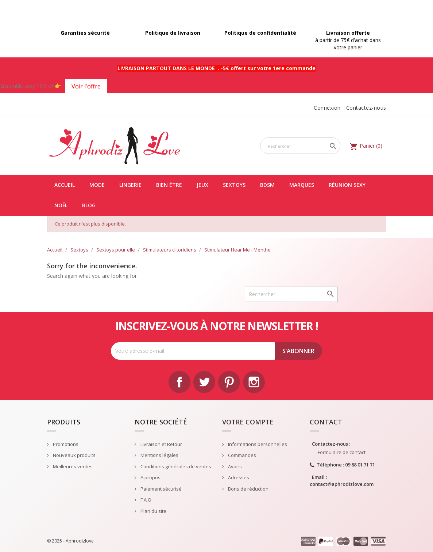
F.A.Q (145, 499)
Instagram (254, 382)
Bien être (169, 184)
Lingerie (130, 184)
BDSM (267, 184)
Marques (301, 184)
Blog (89, 205)
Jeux (202, 184)
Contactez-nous (366, 107)
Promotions (65, 444)
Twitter (204, 382)
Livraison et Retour (160, 444)
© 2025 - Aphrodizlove (70, 541)
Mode (97, 184)
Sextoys (234, 184)
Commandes (241, 455)
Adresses (238, 477)
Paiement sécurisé (160, 488)
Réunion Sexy (347, 184)
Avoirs (234, 466)
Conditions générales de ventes (175, 466)
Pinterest (229, 382)
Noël (60, 205)
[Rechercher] (300, 145)
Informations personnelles (257, 444)
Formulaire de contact (342, 452)
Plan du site (152, 511)
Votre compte (248, 421)
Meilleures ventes (72, 466)
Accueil (64, 184)
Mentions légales (158, 455)
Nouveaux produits (74, 455)
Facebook (179, 382)
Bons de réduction (247, 488)
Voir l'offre (86, 86)
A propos (150, 477)
